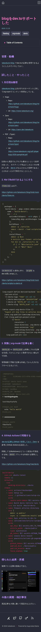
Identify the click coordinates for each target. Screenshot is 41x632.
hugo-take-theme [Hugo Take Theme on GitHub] (33, 626)
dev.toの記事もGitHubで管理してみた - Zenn (19, 442)
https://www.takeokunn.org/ (22, 111)
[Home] (3, 3)
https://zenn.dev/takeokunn (22, 130)
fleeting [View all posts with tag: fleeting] (6, 33)
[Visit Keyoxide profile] (26, 618)
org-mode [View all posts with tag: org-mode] (16, 33)
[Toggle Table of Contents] (20, 43)
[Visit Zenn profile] (9, 618)
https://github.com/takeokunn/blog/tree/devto (20, 464)
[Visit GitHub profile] (20, 618)
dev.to (13, 168)
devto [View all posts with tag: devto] (25, 33)
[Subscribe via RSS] (32, 618)
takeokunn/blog (8, 63)
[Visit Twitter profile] (15, 618)
